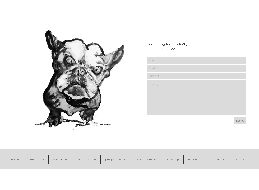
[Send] (240, 120)
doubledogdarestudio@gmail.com (174, 44)
